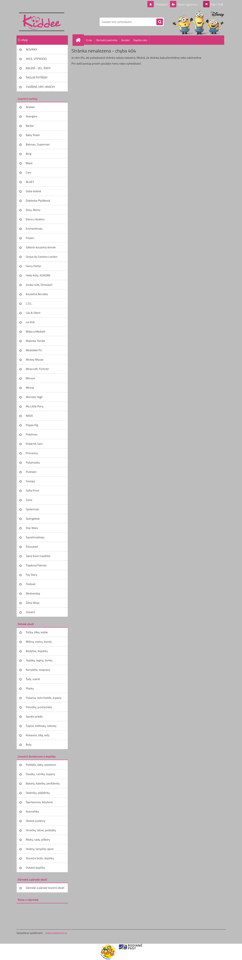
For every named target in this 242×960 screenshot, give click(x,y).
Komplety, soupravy (38, 669)
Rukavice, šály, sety (38, 735)
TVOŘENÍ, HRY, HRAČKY (40, 87)
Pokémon (32, 434)
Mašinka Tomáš (35, 341)
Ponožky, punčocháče (39, 707)
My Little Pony (34, 406)
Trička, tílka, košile (37, 632)
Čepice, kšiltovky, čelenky (41, 726)
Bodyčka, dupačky (37, 651)
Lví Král (30, 322)
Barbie (30, 125)
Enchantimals (34, 228)
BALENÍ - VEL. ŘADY (38, 68)
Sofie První (32, 490)
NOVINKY (31, 49)
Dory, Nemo (33, 210)
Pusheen (31, 472)
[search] (159, 22)
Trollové (30, 584)
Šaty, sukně (33, 679)
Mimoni (30, 378)
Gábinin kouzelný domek (41, 247)
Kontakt (125, 40)
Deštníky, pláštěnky (38, 793)
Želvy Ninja (32, 603)
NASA (29, 415)
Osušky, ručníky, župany (40, 774)
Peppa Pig (32, 425)
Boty (29, 744)
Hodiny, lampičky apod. (40, 849)
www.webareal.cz (56, 933)
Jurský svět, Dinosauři (39, 284)
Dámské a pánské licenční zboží (45, 888)
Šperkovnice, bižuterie (39, 802)
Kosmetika (32, 811)
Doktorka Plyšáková (38, 200)
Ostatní (30, 612)
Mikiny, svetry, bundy (39, 641)
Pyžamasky (33, 462)
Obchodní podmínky (106, 40)
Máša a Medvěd (35, 331)
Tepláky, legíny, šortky (39, 660)
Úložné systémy (36, 821)
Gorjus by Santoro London (42, 256)
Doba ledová (33, 191)
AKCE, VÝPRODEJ (36, 58)
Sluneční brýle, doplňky (40, 858)
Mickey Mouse (34, 359)
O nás (89, 40)
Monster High (34, 397)
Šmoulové (32, 546)
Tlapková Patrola (36, 565)
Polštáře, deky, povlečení (41, 764)
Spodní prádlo (34, 716)
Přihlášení (161, 4)
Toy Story (31, 574)
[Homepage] (80, 40)
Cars (28, 172)
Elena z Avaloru (35, 219)
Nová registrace (187, 4)
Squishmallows (35, 537)
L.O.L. (29, 303)
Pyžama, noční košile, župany (44, 698)
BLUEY (30, 182)
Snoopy (30, 481)
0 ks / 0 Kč (217, 4)
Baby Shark (33, 135)
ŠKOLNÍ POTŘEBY (37, 77)
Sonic (29, 500)
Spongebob (33, 518)
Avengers (31, 116)
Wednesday (33, 593)
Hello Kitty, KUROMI (38, 275)
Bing (28, 154)
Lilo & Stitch (33, 313)
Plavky (30, 688)
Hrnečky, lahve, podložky (41, 830)
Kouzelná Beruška (37, 294)
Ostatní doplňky (35, 867)
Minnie (30, 387)
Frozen (30, 238)
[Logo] (42, 22)
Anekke (30, 107)
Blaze (29, 163)
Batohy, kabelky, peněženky (43, 783)
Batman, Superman (38, 144)
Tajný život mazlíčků (38, 556)
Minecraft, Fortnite (37, 369)
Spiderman (32, 509)
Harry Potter (33, 266)
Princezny (32, 453)
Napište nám (140, 40)
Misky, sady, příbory (38, 839)
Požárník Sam (34, 443)
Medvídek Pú (34, 350)
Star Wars (32, 528)
